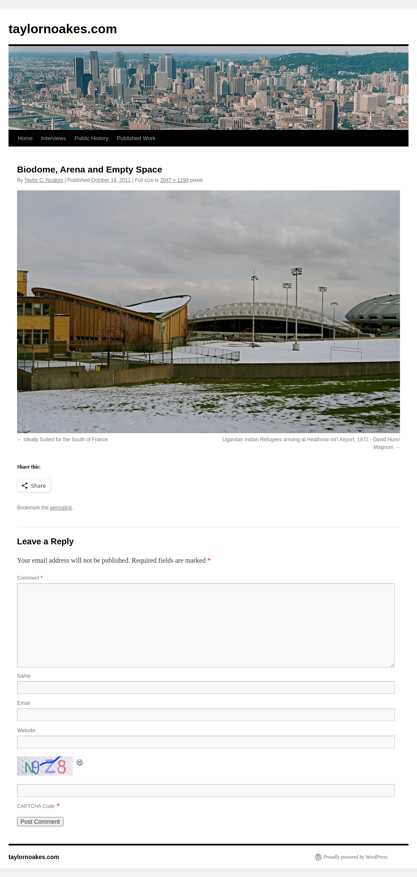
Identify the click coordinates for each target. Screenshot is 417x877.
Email (23, 703)
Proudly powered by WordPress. (356, 857)
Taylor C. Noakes (43, 180)
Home (25, 138)
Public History (91, 138)
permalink (61, 508)
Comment (30, 578)
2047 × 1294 (174, 180)
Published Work (136, 138)
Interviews (53, 138)
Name (24, 676)
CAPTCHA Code (36, 806)
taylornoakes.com (63, 29)
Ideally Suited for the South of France (65, 440)
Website (26, 730)
